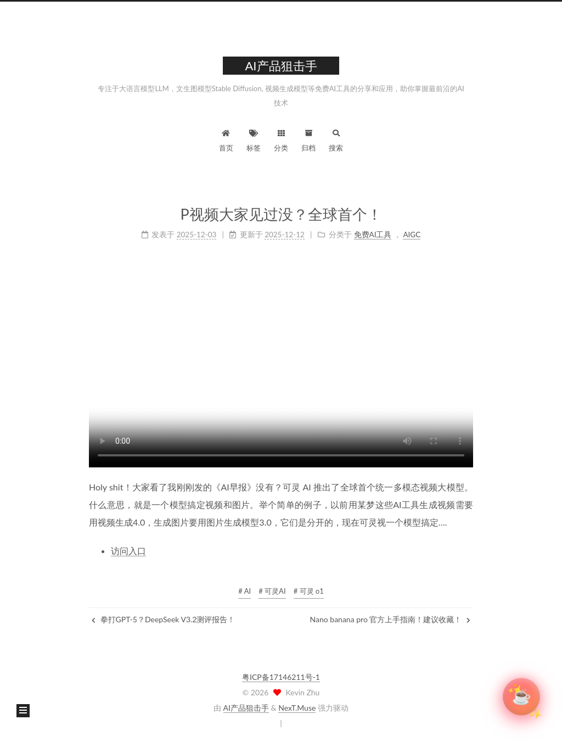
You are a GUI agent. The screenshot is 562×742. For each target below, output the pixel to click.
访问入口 (128, 550)
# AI (244, 591)
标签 (253, 139)
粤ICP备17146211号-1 (281, 677)
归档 (308, 139)
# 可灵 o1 (309, 591)
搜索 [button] (336, 139)
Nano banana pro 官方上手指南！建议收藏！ (390, 619)
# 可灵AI (271, 591)
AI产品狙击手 (246, 707)
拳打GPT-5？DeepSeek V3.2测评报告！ (163, 619)
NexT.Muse (297, 707)
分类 (281, 139)
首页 (226, 139)
